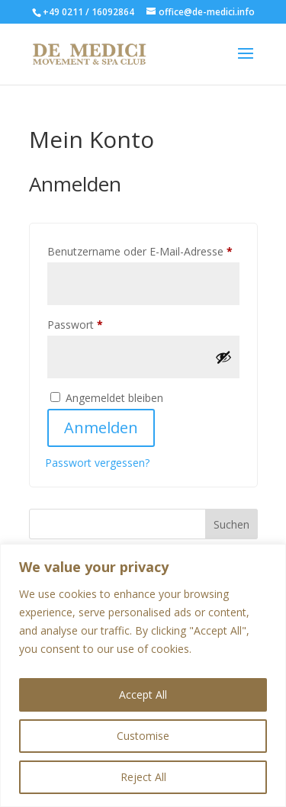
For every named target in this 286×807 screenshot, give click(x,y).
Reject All (143, 777)
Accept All (143, 694)
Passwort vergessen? (97, 462)
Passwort (103, 323)
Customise (143, 735)
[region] (143, 675)
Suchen (231, 524)
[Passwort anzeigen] (223, 357)
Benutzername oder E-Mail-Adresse (143, 250)
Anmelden (101, 427)
